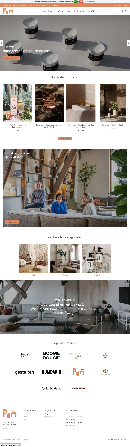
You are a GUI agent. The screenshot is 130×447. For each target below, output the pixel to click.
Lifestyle (96, 275)
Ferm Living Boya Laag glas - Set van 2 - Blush (49, 126)
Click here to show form (10, 445)
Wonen (65, 275)
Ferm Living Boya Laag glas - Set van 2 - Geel (81, 126)
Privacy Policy (70, 420)
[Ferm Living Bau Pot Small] (112, 103)
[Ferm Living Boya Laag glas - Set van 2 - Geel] (80, 103)
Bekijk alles (65, 139)
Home (44, 11)
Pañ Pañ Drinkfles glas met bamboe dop (17, 126)
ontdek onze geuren (15, 57)
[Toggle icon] (122, 11)
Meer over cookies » (89, 1)
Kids (33, 275)
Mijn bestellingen (50, 417)
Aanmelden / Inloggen (121, 5)
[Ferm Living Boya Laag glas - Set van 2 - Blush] (49, 103)
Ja (76, 1)
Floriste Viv (90, 11)
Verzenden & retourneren (74, 423)
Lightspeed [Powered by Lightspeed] (26, 440)
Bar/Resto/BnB (79, 11)
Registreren (49, 414)
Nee (81, 1)
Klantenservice (71, 426)
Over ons (69, 414)
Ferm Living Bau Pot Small (112, 125)
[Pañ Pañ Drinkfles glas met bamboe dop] (17, 103)
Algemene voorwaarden (74, 417)
